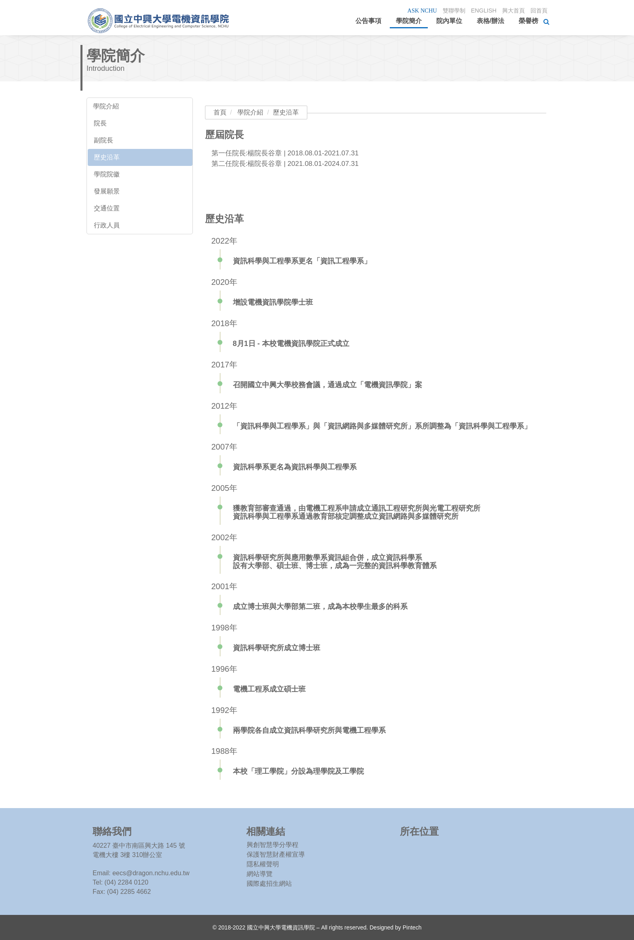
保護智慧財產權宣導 (276, 854)
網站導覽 (260, 873)
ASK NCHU (416, 10)
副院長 (103, 140)
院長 (100, 123)
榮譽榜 (528, 20)
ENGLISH (480, 10)
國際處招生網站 (269, 883)
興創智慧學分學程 (272, 844)
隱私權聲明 (263, 864)
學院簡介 (409, 20)
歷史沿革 (107, 157)
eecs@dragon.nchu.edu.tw (151, 873)
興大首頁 (511, 10)
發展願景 (107, 191)
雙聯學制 (449, 10)
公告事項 (368, 20)
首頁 (219, 112)
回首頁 (538, 10)
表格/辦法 (490, 20)
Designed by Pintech (395, 927)
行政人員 (107, 225)
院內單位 (449, 20)
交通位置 (107, 208)
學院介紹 (106, 106)
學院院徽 (107, 174)
